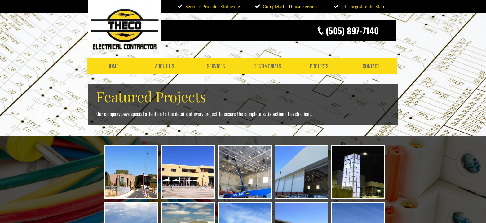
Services (216, 66)
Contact (371, 66)
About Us (164, 66)
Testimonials (267, 66)
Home (112, 66)
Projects (319, 66)
